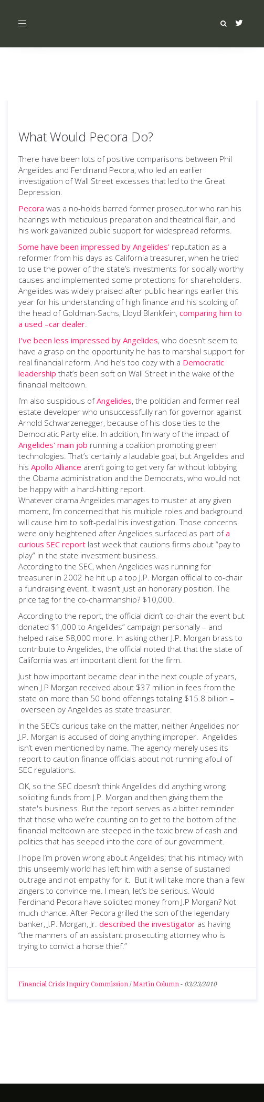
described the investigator (147, 924)
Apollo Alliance (56, 467)
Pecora (31, 208)
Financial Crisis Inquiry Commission (73, 984)
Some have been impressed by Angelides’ (94, 246)
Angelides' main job (53, 445)
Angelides (114, 400)
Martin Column (156, 984)
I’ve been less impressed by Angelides (88, 340)
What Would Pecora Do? (85, 136)
